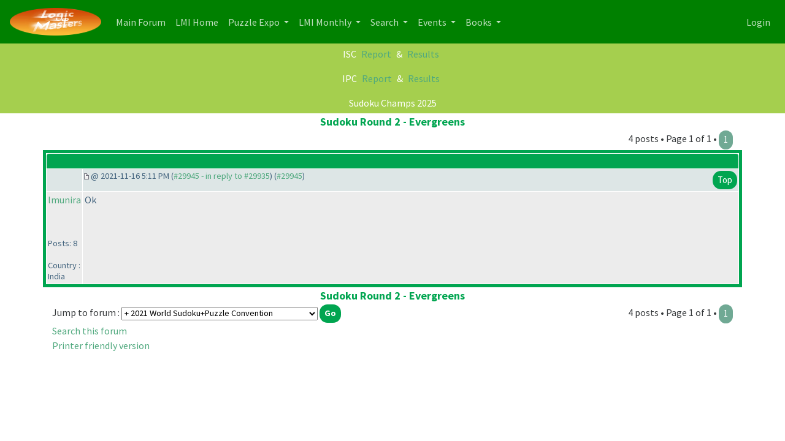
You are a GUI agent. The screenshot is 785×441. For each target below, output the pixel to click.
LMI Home (199, 21)
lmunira (64, 200)
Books (479, 22)
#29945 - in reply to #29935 (222, 175)
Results (423, 54)
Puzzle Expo (254, 22)
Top (725, 180)
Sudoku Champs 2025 (393, 103)
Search (385, 22)
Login (758, 22)
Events (433, 22)
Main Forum (143, 21)
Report (376, 54)
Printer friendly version (101, 345)
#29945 (289, 175)
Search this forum (89, 331)
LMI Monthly (326, 22)
